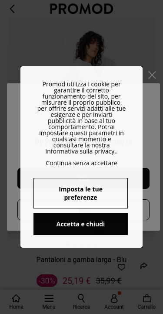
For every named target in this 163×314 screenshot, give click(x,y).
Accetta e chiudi (81, 224)
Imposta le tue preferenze (81, 193)
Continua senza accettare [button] (81, 163)
